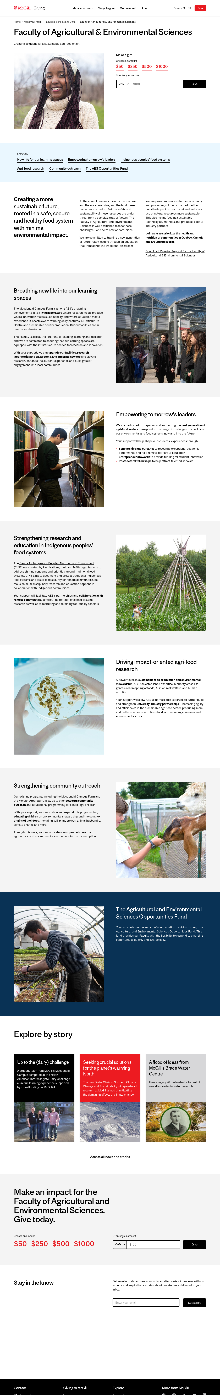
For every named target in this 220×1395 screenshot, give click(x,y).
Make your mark (32, 21)
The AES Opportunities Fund (107, 168)
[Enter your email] (146, 1302)
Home (17, 21)
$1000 (162, 66)
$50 (120, 66)
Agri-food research (30, 168)
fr (189, 8)
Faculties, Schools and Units (60, 21)
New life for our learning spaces (40, 159)
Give (200, 8)
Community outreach (65, 168)
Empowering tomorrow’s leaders (92, 159)
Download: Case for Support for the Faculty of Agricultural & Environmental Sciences (175, 253)
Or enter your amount (128, 75)
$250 (133, 66)
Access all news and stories (110, 1157)
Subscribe (194, 1302)
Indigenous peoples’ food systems (145, 159)
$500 (147, 66)
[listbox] (123, 84)
